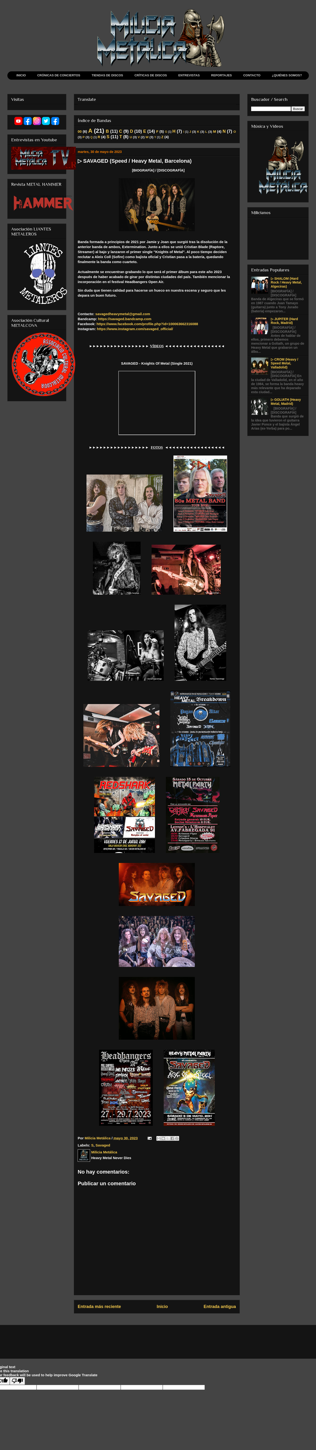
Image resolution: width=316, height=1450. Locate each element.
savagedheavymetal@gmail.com (122, 314)
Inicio (162, 1306)
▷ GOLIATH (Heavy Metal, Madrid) (286, 402)
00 (80, 131)
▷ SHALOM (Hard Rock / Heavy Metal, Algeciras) (286, 283)
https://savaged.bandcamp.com (124, 319)
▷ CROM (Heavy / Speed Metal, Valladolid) (284, 363)
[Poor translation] (17, 1381)
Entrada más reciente (99, 1306)
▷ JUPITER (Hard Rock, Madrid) (284, 321)
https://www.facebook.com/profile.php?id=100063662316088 (147, 324)
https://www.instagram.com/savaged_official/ (135, 329)
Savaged (103, 1145)
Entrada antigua (220, 1306)
